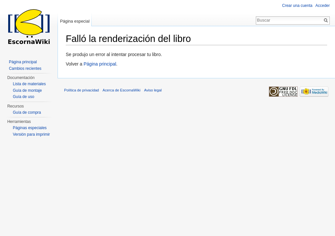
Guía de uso (23, 96)
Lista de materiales (29, 84)
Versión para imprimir (31, 134)
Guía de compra (27, 112)
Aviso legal (153, 90)
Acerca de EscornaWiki (122, 90)
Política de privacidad (81, 90)
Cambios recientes (25, 68)
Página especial (74, 21)
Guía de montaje (27, 90)
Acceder (322, 5)
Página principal (99, 64)
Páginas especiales (29, 128)
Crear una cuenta (297, 5)
